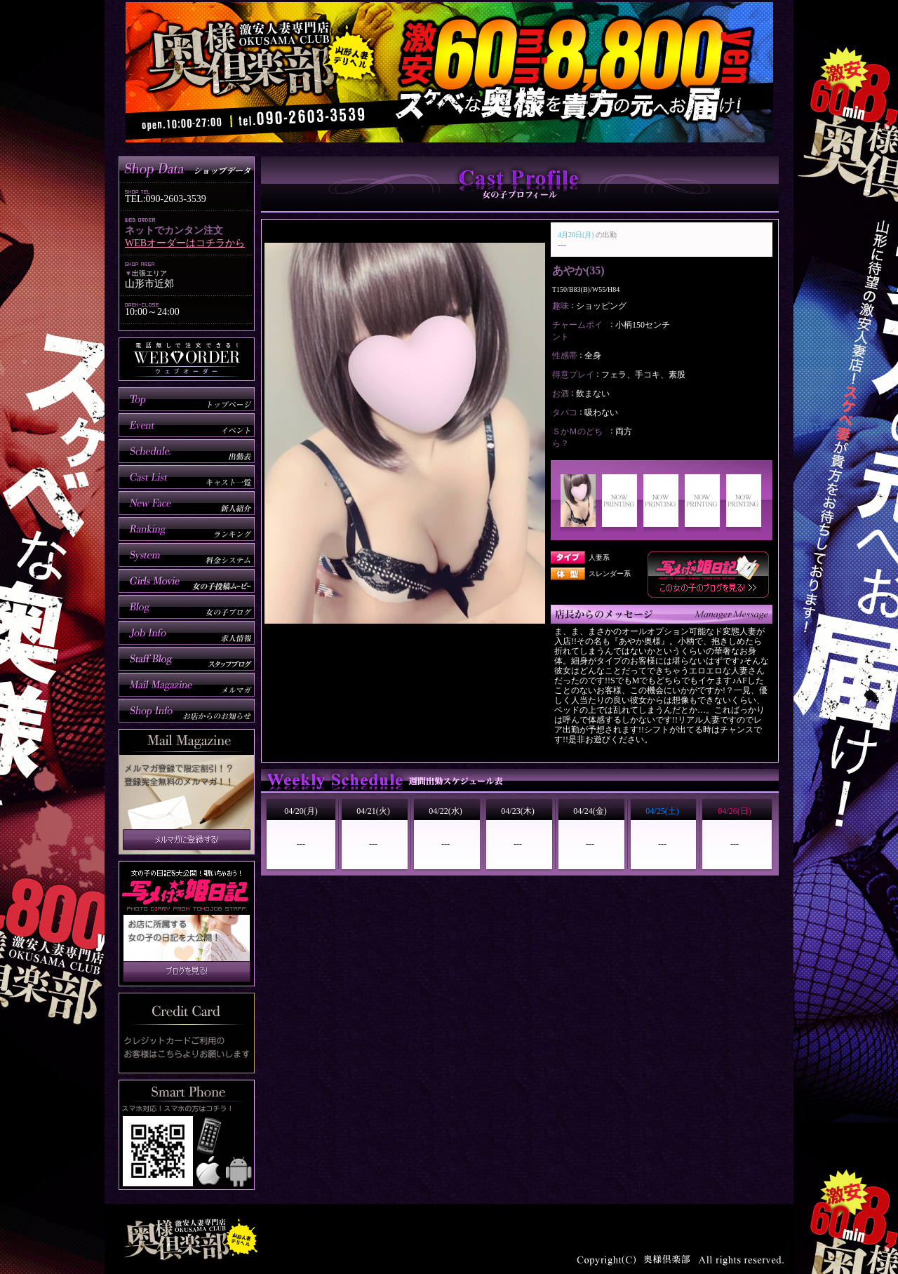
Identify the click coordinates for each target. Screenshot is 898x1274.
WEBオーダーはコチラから (185, 243)
